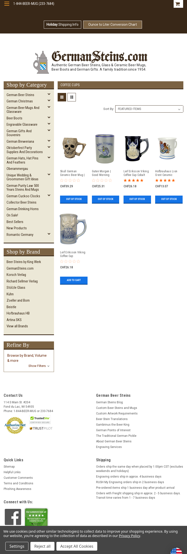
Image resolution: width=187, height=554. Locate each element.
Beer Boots (14, 118)
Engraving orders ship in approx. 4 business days (128, 476)
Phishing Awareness (17, 489)
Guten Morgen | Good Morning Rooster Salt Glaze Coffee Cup (103, 173)
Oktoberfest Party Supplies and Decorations (25, 150)
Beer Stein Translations (112, 419)
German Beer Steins (20, 95)
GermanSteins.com (20, 268)
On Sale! (12, 215)
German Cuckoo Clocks (23, 196)
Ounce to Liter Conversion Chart (112, 24)
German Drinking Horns (23, 209)
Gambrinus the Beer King (112, 424)
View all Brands (17, 326)
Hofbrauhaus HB (18, 313)
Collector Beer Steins (21, 202)
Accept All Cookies (76, 546)
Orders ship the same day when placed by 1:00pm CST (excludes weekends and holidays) (139, 469)
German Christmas (20, 101)
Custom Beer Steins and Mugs (116, 408)
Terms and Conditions (18, 483)
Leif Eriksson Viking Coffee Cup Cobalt (136, 173)
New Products (17, 228)
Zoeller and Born (18, 300)
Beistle (11, 307)
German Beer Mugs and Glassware (23, 110)
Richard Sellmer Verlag (22, 281)
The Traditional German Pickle (116, 436)
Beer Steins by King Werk (24, 262)
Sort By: (108, 109)
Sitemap (9, 466)
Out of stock (74, 199)
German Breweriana (20, 141)
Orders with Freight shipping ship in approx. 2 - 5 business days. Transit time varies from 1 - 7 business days (138, 495)
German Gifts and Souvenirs (19, 133)
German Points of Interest (113, 430)
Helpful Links (12, 472)
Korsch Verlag (16, 275)
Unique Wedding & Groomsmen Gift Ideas (22, 177)
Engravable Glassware (22, 124)
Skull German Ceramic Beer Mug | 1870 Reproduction (72, 173)
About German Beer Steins (114, 441)
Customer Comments (18, 478)
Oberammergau (17, 168)
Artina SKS (14, 320)
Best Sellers (15, 222)
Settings (16, 546)
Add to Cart (74, 280)
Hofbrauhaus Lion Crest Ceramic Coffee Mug (166, 173)
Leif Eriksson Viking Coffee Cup (72, 254)
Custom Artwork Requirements (117, 413)
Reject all (42, 546)
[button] (29, 360)
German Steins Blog (109, 402)
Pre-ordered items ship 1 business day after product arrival (135, 487)
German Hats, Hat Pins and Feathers (22, 160)
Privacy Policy (129, 535)
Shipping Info (62, 24)
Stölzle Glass (16, 287)
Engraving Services (109, 447)
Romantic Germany (20, 234)
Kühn (10, 294)
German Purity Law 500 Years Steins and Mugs (23, 187)
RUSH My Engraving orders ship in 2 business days (130, 482)
